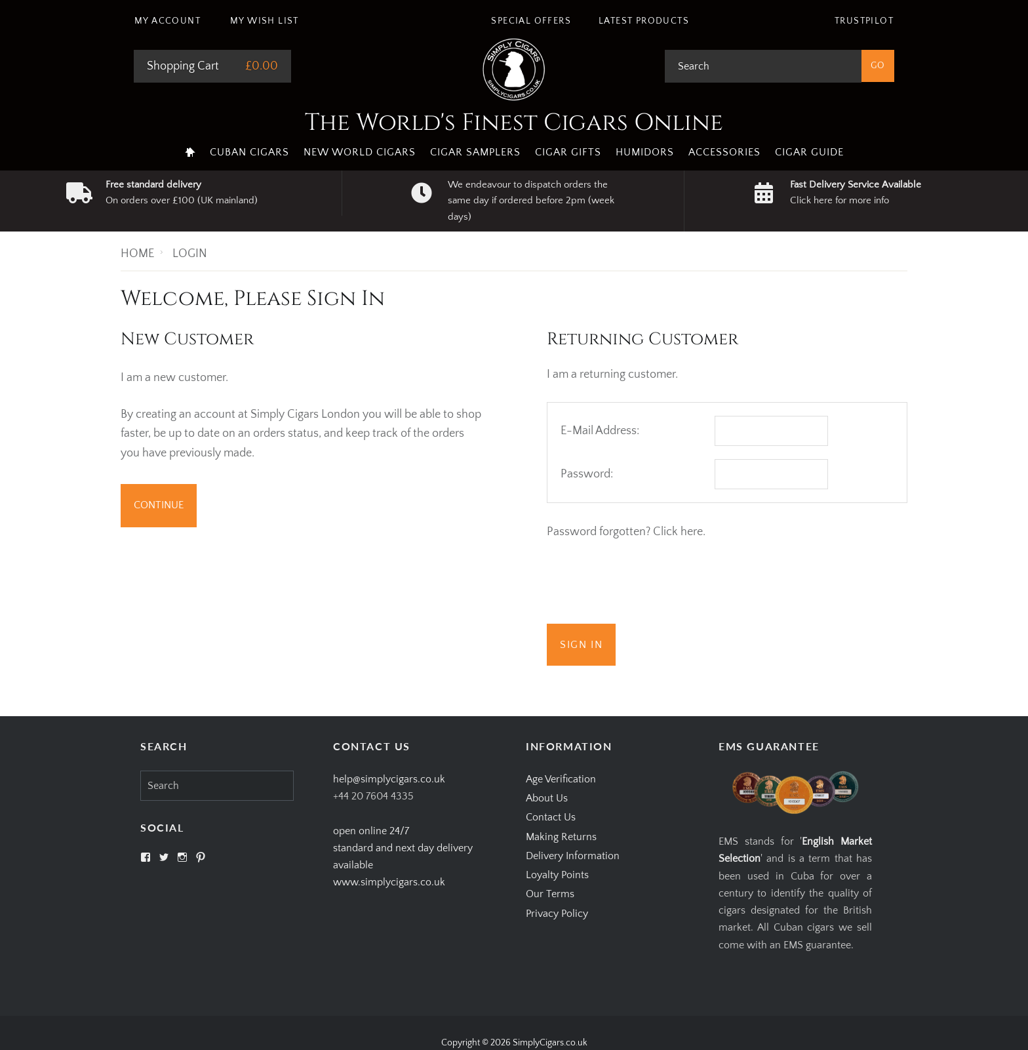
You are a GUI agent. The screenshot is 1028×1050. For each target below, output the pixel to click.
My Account (167, 21)
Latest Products (644, 21)
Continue (159, 505)
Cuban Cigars (249, 152)
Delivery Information (573, 856)
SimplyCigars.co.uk (550, 1043)
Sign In (581, 645)
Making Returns (561, 837)
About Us (547, 798)
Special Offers (531, 21)
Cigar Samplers (475, 152)
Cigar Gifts (568, 152)
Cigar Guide (809, 152)
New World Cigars (360, 152)
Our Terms (550, 894)
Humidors (645, 152)
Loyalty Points (557, 875)
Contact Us (551, 817)
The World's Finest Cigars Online (514, 122)
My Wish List (264, 21)
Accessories (724, 152)
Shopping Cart (183, 66)
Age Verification (561, 779)
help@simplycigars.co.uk (389, 779)
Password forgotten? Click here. (626, 531)
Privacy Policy (557, 913)
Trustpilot (864, 21)
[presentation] (646, 585)
